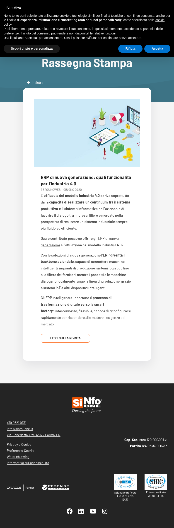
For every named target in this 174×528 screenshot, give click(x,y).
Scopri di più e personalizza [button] (32, 48)
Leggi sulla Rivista (65, 338)
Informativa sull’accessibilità (28, 463)
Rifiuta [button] (130, 48)
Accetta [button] (157, 48)
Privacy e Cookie (19, 444)
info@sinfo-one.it (20, 429)
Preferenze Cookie (20, 450)
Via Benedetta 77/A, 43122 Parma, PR (33, 435)
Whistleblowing (18, 457)
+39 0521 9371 (16, 423)
